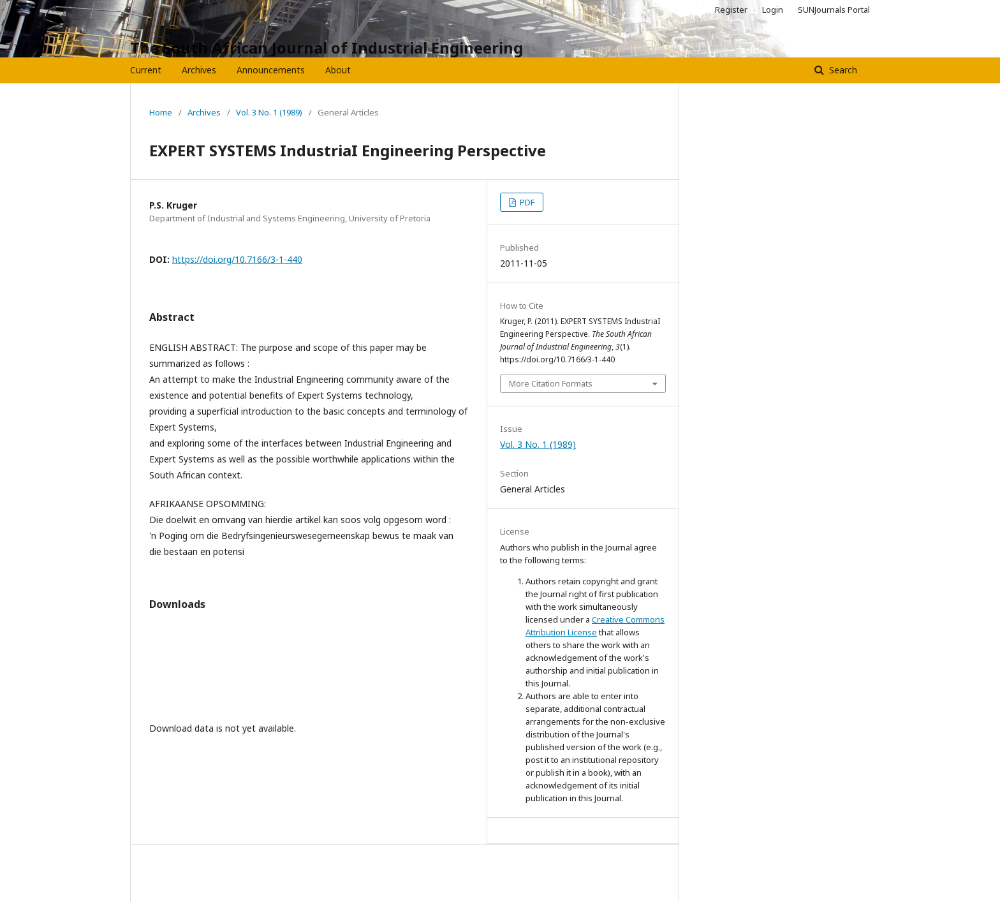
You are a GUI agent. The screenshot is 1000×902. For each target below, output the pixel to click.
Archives (199, 70)
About (338, 70)
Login (772, 9)
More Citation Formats (550, 383)
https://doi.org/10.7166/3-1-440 (237, 259)
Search (842, 70)
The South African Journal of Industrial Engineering (326, 47)
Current (145, 70)
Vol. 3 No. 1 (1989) (269, 112)
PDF (526, 202)
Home (160, 112)
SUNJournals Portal (834, 9)
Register (731, 9)
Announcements (271, 70)
